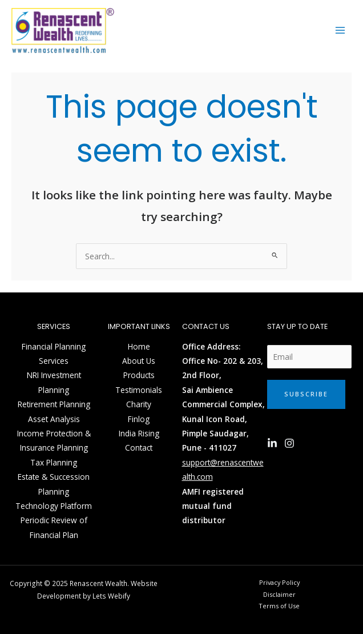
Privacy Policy (279, 582)
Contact (138, 447)
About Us (138, 360)
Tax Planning (53, 462)
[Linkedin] (272, 443)
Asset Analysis (54, 419)
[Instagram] (289, 443)
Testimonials (138, 389)
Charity (138, 404)
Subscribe (306, 394)
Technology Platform (53, 505)
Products (139, 375)
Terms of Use (279, 605)
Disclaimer (279, 594)
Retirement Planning (54, 404)
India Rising (139, 433)
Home (139, 346)
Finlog (139, 419)
